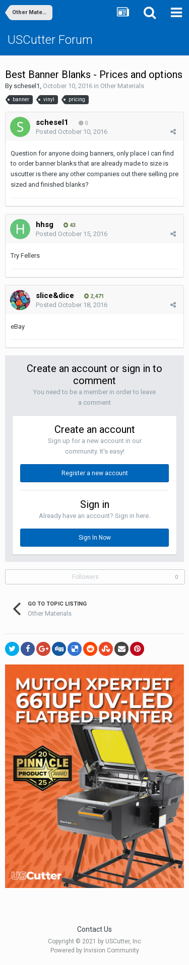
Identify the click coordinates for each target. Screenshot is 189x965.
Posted (71, 131)
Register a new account (94, 473)
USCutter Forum (50, 40)
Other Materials (122, 86)
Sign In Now (95, 537)
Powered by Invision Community (94, 950)
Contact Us (94, 929)
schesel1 (27, 86)
